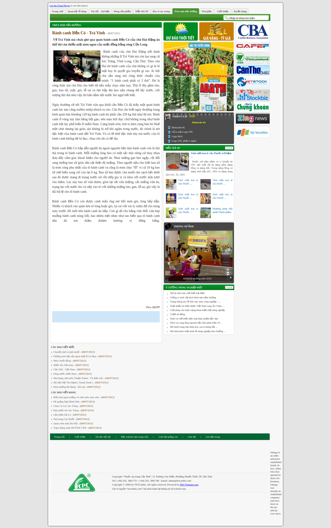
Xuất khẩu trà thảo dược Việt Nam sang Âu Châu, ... (197, 305)
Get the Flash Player (59, 5)
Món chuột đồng (62, 360)
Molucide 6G (178, 127)
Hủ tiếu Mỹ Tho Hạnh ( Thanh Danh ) (74, 382)
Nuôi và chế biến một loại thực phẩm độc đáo (194, 318)
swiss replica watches (274, 446)
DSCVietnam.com (189, 484)
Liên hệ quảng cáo (168, 436)
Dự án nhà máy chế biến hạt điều (187, 293)
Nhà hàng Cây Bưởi (64, 419)
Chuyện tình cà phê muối (67, 351)
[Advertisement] (106, 332)
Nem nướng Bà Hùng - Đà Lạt (70, 386)
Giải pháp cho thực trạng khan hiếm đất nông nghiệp (197, 310)
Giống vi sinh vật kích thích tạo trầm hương (193, 297)
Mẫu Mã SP (173, 147)
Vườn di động (177, 314)
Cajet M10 (177, 136)
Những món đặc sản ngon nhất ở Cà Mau (75, 356)
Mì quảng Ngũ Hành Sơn (67, 401)
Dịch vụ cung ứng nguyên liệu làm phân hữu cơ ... (196, 322)
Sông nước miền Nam (65, 373)
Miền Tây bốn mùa (64, 365)
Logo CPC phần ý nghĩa (184, 140)
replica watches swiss (274, 520)
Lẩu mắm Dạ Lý (63, 414)
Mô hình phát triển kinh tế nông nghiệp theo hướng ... (198, 331)
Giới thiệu (79, 436)
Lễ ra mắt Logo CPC (182, 131)
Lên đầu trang (213, 436)
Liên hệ (192, 436)
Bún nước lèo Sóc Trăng (66, 410)
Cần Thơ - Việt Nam (65, 369)
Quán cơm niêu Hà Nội (66, 423)
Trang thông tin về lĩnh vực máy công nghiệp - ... (195, 301)
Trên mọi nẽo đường (66, 25)
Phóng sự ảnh (184, 226)
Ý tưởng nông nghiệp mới (184, 287)
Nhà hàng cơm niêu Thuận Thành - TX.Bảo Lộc (79, 378)
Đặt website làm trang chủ (134, 436)
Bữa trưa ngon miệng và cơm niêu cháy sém (77, 397)
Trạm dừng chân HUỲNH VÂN (70, 427)
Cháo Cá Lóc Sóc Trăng (66, 406)
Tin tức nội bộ (102, 436)
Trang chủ (59, 436)
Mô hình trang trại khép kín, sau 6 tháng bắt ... (193, 326)
